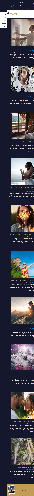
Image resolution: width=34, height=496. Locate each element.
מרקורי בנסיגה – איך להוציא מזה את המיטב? (24, 141)
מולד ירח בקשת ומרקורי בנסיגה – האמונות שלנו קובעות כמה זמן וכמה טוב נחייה (18, 326)
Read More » (28, 61)
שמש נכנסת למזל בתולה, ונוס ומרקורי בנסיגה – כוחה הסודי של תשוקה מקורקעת (18, 421)
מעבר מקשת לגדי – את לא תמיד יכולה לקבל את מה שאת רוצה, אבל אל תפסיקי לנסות (17, 280)
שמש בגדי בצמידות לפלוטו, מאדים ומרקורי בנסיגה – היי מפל (21, 467)
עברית (32, 4)
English (28, 4)
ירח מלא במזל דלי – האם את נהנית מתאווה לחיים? (23, 95)
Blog (20, 50)
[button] (1, 13)
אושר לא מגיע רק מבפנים (27, 48)
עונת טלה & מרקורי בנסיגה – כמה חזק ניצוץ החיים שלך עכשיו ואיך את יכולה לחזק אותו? (17, 234)
